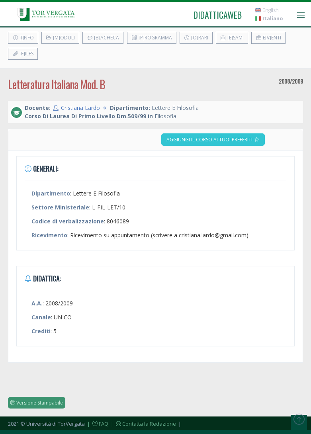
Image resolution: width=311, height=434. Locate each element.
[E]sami (232, 37)
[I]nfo (23, 37)
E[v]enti (268, 37)
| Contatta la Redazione (143, 423)
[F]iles (22, 53)
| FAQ (97, 423)
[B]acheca (103, 37)
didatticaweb (218, 14)
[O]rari (196, 37)
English (267, 10)
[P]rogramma (151, 37)
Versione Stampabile (36, 402)
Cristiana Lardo (80, 107)
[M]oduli (60, 37)
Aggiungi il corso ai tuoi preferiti (213, 139)
